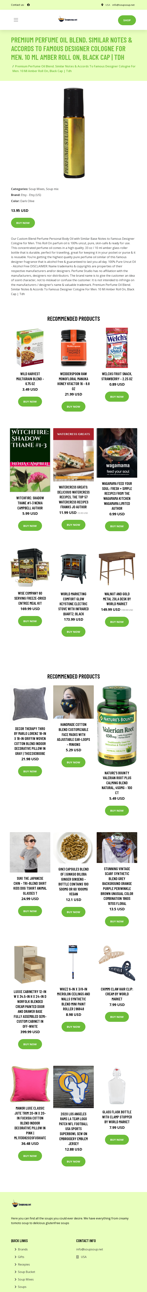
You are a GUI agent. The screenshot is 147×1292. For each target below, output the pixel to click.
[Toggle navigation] (16, 19)
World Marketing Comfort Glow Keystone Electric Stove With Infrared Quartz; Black (73, 604)
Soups (22, 1287)
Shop (127, 20)
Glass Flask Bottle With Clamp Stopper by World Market (117, 1117)
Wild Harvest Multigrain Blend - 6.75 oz (30, 378)
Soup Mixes (37, 189)
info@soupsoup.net (123, 4)
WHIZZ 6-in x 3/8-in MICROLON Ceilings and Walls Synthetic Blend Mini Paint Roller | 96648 (73, 999)
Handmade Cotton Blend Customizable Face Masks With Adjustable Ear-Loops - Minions (73, 734)
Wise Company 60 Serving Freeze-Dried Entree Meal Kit (30, 598)
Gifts (21, 1257)
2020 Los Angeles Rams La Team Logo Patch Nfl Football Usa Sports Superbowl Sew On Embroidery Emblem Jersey (73, 1129)
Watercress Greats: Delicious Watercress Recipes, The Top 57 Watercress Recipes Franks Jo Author (73, 497)
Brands (23, 1249)
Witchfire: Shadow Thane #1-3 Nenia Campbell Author (30, 503)
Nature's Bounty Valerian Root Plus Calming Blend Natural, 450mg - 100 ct (117, 783)
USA (107, 4)
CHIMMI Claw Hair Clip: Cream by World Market (117, 994)
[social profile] (28, 4)
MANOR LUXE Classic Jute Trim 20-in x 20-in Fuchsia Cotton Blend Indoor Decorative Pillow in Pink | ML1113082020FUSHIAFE (30, 1123)
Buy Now (23, 223)
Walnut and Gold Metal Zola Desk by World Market (117, 599)
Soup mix (52, 189)
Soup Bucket (26, 1272)
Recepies (24, 1264)
